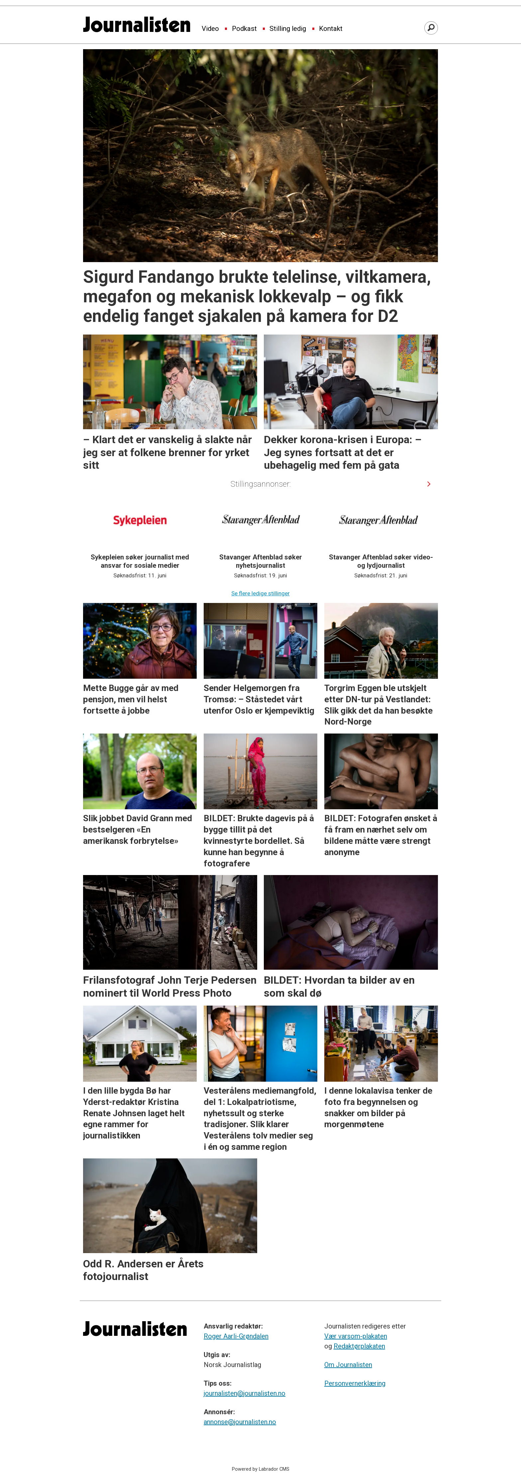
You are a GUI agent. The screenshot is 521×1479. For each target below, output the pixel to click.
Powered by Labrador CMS (260, 1469)
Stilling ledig (287, 29)
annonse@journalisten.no (240, 1422)
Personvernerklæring (354, 1383)
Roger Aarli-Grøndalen (236, 1336)
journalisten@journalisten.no (244, 1393)
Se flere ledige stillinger (260, 593)
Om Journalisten (348, 1365)
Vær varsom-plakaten (355, 1336)
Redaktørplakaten (359, 1346)
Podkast (244, 29)
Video (210, 29)
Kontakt (331, 29)
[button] (429, 484)
